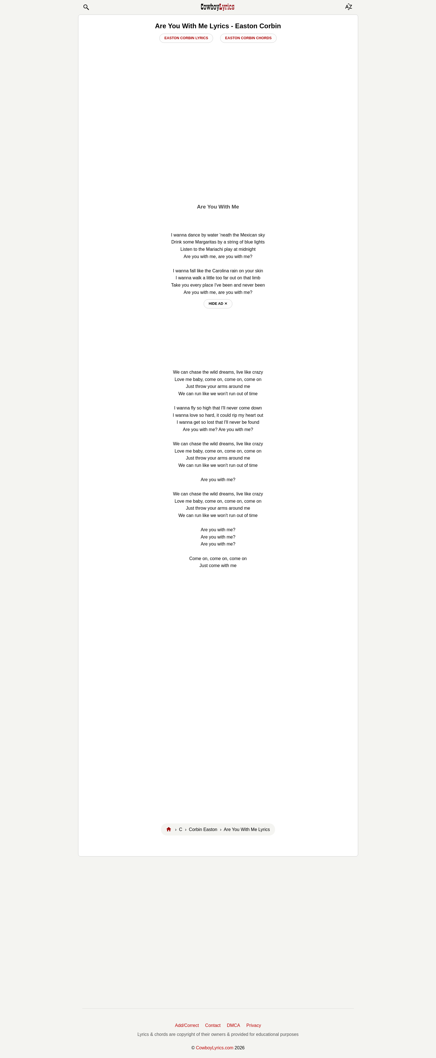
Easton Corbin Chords (248, 38)
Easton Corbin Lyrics (186, 38)
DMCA (233, 1025)
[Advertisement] (217, 157)
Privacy (253, 1025)
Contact (213, 1025)
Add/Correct (187, 1025)
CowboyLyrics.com (215, 1047)
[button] (86, 7)
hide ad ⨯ (218, 303)
